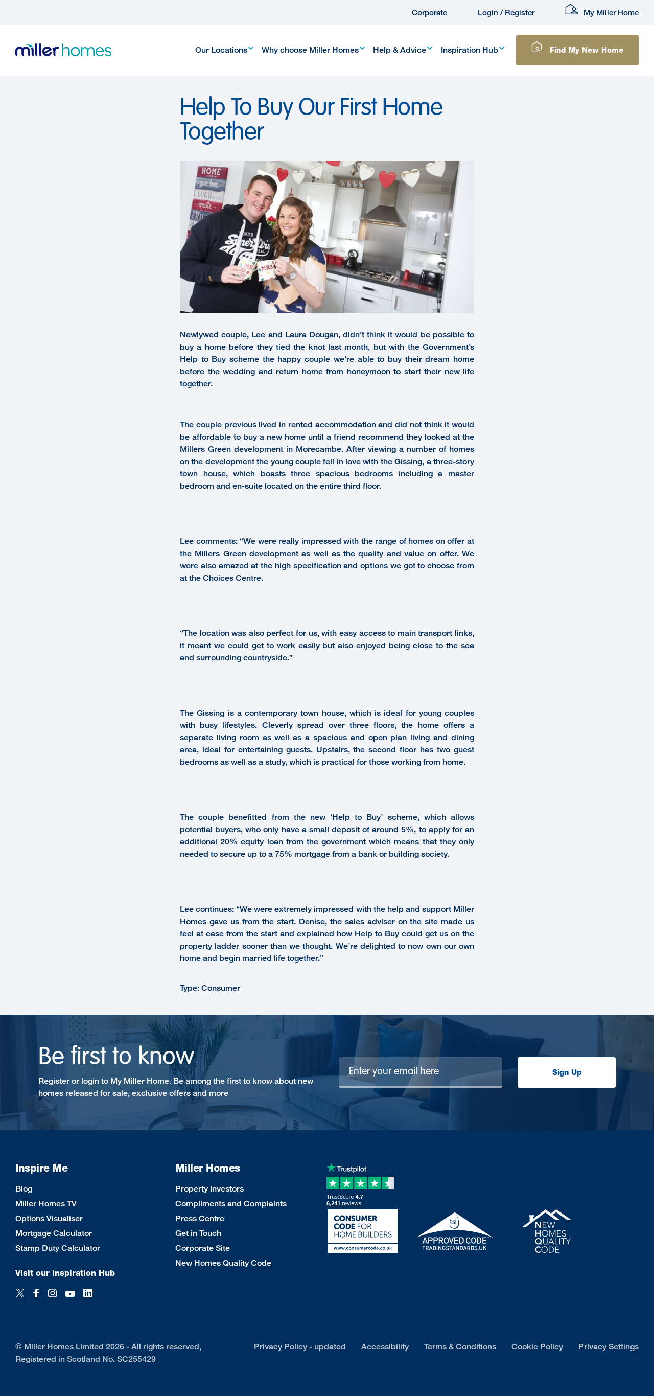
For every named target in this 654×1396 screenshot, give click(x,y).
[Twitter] (20, 1298)
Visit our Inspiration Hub (65, 1273)
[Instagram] (52, 1298)
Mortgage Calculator (53, 1233)
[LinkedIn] (88, 1298)
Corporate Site (202, 1248)
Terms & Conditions (460, 1347)
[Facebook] (36, 1298)
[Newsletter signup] (421, 1072)
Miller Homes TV (46, 1203)
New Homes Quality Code (223, 1263)
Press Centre (199, 1218)
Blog (23, 1189)
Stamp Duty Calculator (57, 1248)
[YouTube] (70, 1298)
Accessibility (385, 1347)
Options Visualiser (49, 1218)
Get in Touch (198, 1233)
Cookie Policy (537, 1347)
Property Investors (209, 1189)
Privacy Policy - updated (300, 1347)
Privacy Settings (608, 1347)
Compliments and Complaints (231, 1203)
